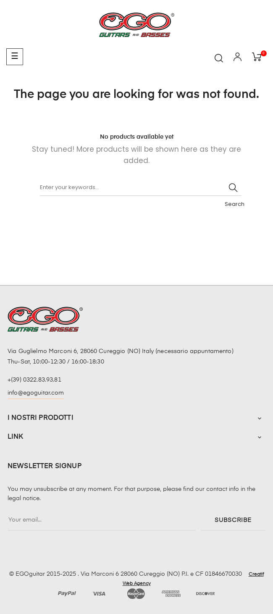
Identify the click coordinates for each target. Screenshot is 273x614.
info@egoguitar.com (36, 393)
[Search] (141, 187)
